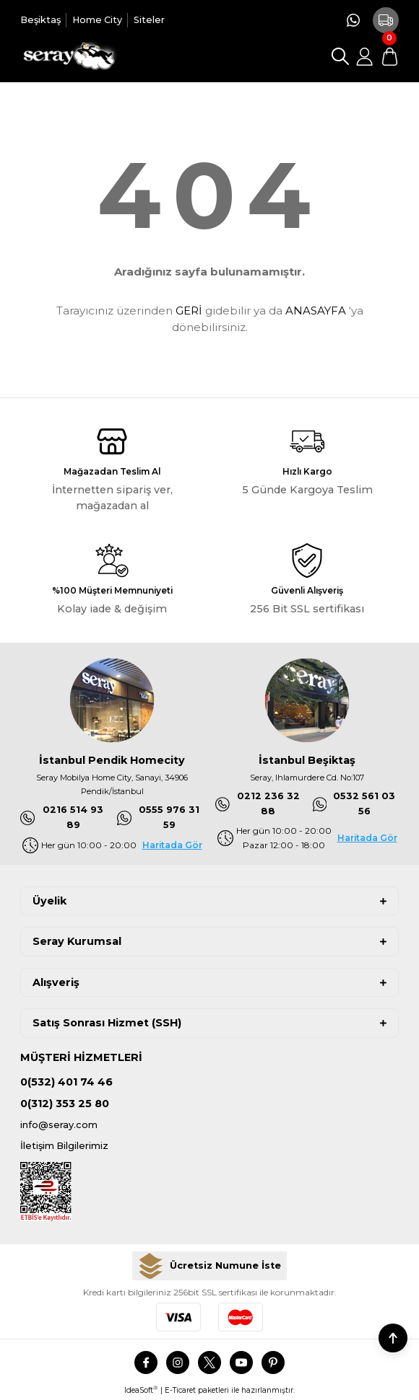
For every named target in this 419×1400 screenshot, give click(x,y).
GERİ (189, 310)
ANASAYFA (315, 310)
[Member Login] (364, 56)
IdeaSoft (140, 1390)
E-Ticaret (180, 1390)
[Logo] (68, 56)
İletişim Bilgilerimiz (64, 1145)
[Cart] (389, 56)
